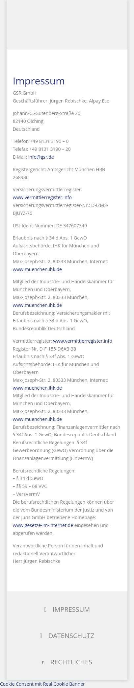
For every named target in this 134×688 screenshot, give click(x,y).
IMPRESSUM (71, 609)
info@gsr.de (41, 157)
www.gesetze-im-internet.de (43, 525)
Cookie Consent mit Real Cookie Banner (42, 684)
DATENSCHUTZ (71, 635)
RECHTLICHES (71, 661)
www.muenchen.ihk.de (37, 269)
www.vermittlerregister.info (42, 197)
